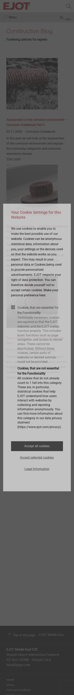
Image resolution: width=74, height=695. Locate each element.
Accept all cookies (37, 446)
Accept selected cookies (37, 457)
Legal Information (36, 469)
